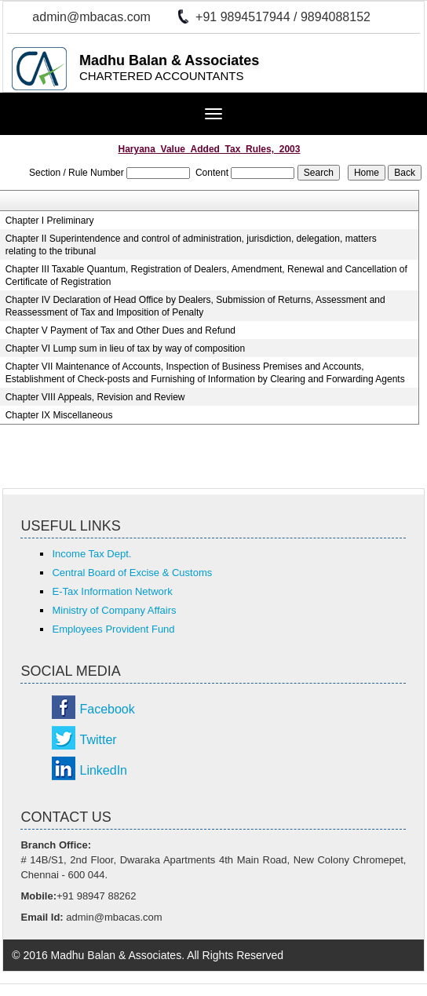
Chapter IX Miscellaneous (59, 415)
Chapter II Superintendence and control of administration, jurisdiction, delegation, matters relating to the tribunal (191, 245)
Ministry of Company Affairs (114, 610)
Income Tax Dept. (91, 554)
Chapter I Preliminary (49, 220)
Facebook (106, 709)
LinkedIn (103, 770)
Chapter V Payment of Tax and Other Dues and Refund (120, 330)
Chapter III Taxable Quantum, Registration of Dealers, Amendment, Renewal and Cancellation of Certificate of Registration (206, 275)
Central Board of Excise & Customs (132, 572)
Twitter (97, 739)
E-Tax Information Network (112, 591)
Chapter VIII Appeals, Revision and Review (95, 397)
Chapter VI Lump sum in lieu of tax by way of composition (125, 348)
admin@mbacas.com (91, 17)
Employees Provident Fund (113, 629)
